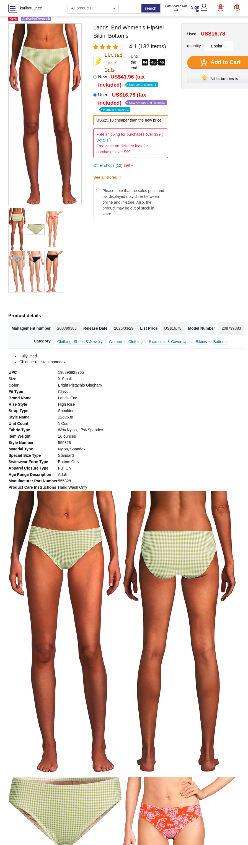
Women (115, 341)
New (128, 81)
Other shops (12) (113, 165)
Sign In (195, 9)
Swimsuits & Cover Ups (169, 341)
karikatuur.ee (31, 8)
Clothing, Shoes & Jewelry (79, 341)
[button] (236, 7)
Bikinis (201, 341)
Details (102, 140)
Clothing (135, 341)
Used (132, 102)
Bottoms (220, 341)
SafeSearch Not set (176, 8)
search (150, 8)
